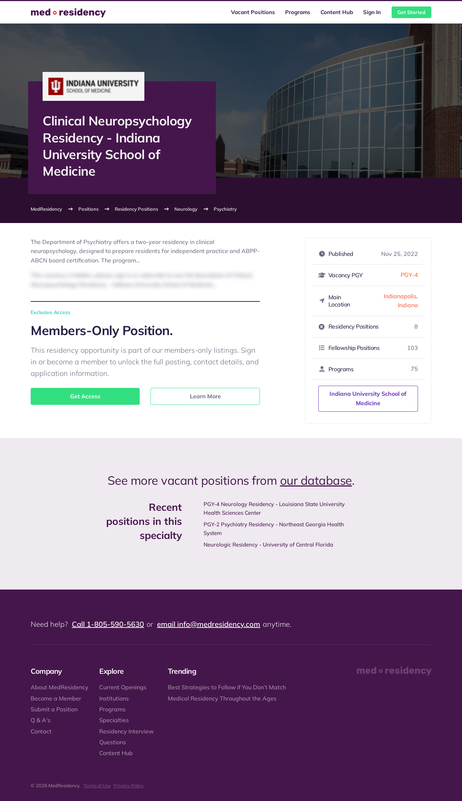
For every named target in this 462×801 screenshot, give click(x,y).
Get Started (411, 12)
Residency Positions (136, 209)
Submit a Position (54, 709)
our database (316, 480)
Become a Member (56, 698)
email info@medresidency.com (208, 624)
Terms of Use (97, 785)
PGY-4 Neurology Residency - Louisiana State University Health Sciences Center (274, 508)
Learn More (205, 396)
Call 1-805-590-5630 (108, 624)
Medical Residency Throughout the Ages (222, 698)
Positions (88, 209)
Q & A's (41, 720)
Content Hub (337, 12)
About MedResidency (59, 687)
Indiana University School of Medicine (368, 398)
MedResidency (46, 209)
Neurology (185, 209)
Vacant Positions (253, 12)
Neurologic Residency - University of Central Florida (268, 544)
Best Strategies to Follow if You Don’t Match (227, 687)
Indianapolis (400, 296)
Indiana (408, 305)
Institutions (114, 698)
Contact (41, 731)
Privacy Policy (129, 785)
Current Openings (123, 687)
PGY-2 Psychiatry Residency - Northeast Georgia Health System (274, 528)
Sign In (372, 12)
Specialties (114, 720)
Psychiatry (225, 209)
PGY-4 (409, 274)
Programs (297, 12)
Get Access (85, 396)
